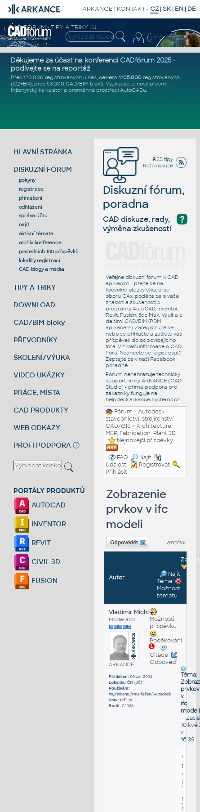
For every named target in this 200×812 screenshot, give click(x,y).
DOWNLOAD (34, 305)
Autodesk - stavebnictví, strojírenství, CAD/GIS (140, 419)
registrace (31, 189)
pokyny (27, 180)
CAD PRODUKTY (40, 410)
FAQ (122, 457)
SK (167, 9)
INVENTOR (39, 524)
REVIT (32, 542)
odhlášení (30, 207)
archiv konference (40, 242)
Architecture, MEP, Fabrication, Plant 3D (141, 429)
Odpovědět (128, 542)
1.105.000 (130, 77)
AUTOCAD (39, 505)
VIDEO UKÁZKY (39, 375)
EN (179, 9)
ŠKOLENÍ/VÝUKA (41, 357)
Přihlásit (116, 472)
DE (191, 9)
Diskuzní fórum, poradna (144, 184)
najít (24, 224)
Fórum (123, 411)
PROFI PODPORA (42, 445)
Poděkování (166, 640)
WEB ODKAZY (36, 427)
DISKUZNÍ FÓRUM (42, 169)
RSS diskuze (158, 165)
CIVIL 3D (36, 561)
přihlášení (31, 198)
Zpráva (190, 559)
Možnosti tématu (169, 588)
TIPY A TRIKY (34, 287)
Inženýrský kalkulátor (36, 90)
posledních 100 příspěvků (49, 251)
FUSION (35, 580)
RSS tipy (163, 159)
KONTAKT (131, 9)
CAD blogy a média (41, 269)
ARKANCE (97, 9)
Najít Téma (168, 577)
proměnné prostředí (93, 90)
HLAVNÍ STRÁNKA (42, 152)
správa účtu (33, 215)
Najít (141, 457)
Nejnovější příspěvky (145, 440)
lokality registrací (39, 260)
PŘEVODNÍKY (35, 340)
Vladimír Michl (131, 612)
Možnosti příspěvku (163, 619)
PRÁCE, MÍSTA (36, 392)
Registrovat (154, 464)
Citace (159, 655)
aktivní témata (36, 233)
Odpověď (163, 662)
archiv (176, 542)
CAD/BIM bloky (39, 322)
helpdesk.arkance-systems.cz (143, 399)
